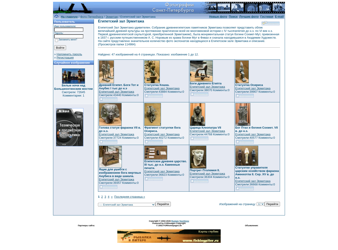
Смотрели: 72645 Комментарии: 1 (73, 93)
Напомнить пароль (69, 54)
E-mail (279, 16)
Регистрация (65, 57)
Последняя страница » (129, 196)
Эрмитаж (112, 16)
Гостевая (266, 16)
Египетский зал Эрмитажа (116, 91)
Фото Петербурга (91, 16)
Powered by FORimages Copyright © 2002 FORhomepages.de (169, 224)
